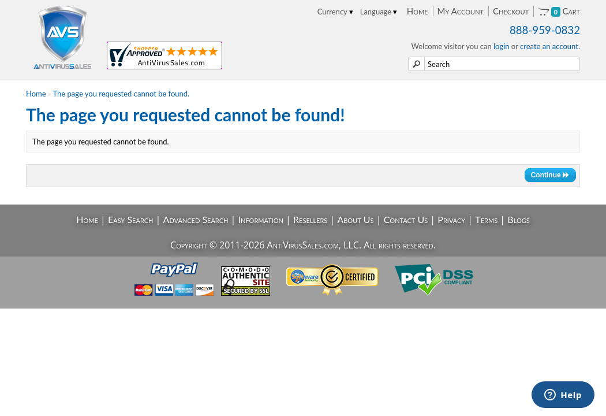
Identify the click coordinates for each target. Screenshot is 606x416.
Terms (486, 219)
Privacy (451, 219)
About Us (355, 219)
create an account (549, 46)
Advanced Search (196, 219)
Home (417, 11)
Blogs (518, 219)
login (501, 46)
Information (260, 219)
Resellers (310, 219)
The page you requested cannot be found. (121, 93)
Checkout (511, 11)
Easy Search (131, 219)
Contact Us (406, 219)
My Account (460, 11)
